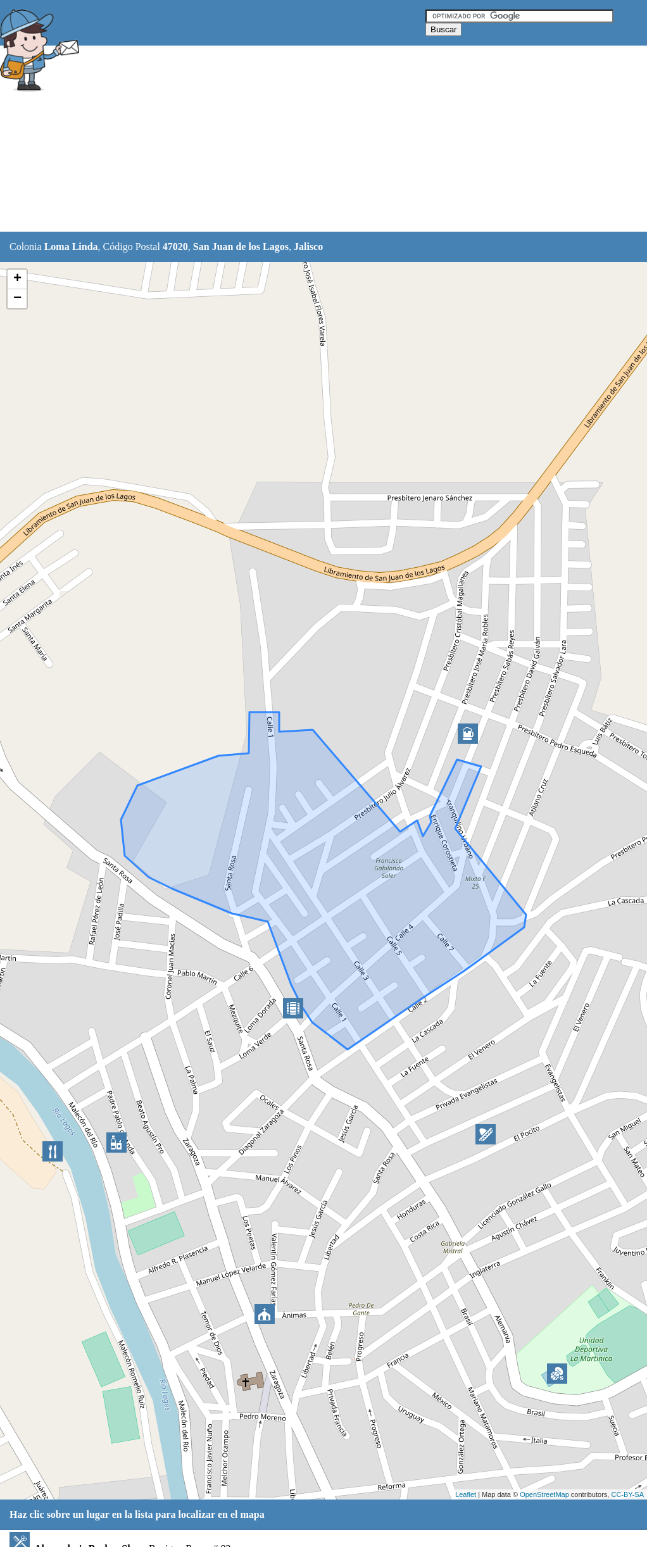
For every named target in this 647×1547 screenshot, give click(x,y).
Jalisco (308, 246)
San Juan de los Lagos (241, 246)
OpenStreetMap (544, 1494)
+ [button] (17, 279)
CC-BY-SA (627, 1494)
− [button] (17, 298)
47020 (175, 246)
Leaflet (465, 1494)
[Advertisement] (315, 139)
